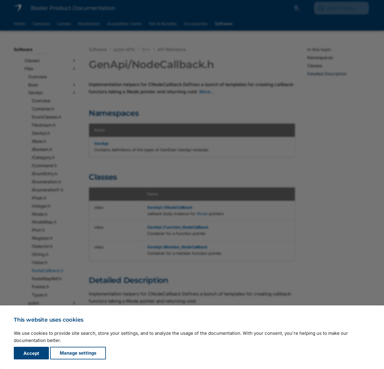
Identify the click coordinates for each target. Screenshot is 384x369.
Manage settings (78, 353)
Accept (31, 353)
